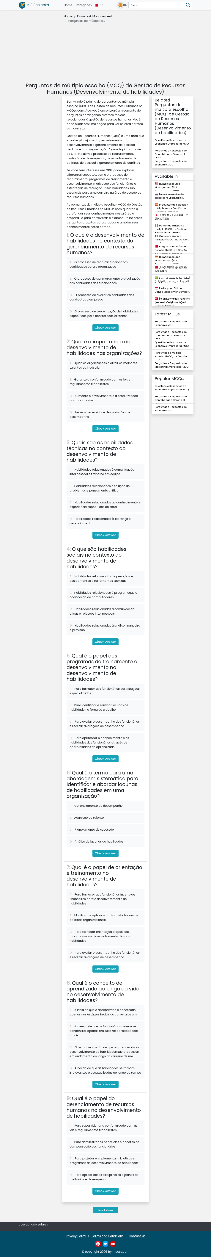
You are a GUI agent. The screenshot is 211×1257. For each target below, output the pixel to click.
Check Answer (105, 327)
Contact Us (137, 1236)
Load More (105, 1210)
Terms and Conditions (107, 1236)
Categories (83, 5)
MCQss (34, 5)
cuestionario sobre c (34, 1224)
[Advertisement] (105, 53)
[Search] (160, 5)
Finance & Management (94, 16)
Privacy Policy (76, 1236)
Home (69, 5)
